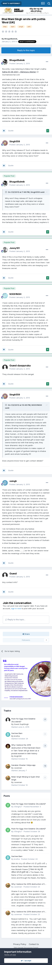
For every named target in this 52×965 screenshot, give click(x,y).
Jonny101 (14, 248)
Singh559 (14, 141)
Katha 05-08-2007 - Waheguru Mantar (19, 72)
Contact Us (34, 944)
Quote (10, 130)
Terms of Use (10, 955)
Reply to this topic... (15, 619)
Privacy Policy (19, 944)
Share (26, 634)
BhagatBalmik (10, 39)
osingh (13, 481)
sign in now (16, 608)
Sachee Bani (16, 733)
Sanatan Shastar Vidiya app (23, 765)
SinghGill (17, 756)
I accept (26, 960)
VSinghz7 (18, 806)
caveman (18, 768)
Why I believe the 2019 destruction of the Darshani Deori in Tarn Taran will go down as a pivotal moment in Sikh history (29, 884)
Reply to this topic (26, 50)
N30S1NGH (15, 294)
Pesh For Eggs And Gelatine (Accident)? (28, 804)
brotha (17, 736)
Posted (19, 63)
